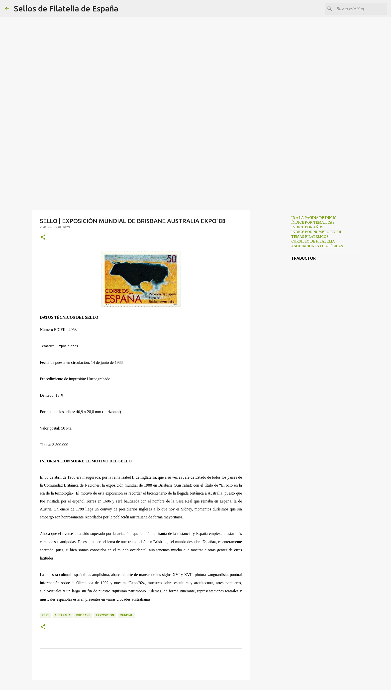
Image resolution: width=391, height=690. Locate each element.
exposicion (105, 615)
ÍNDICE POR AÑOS (307, 227)
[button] (43, 237)
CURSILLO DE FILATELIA (313, 241)
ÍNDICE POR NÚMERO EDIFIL (316, 232)
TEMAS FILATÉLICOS (310, 236)
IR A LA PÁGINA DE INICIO (314, 217)
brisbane (83, 615)
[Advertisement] (195, 170)
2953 (45, 615)
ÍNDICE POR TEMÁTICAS (313, 222)
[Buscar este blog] (361, 9)
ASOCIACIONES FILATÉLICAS (317, 246)
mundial (126, 615)
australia (63, 615)
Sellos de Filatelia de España (66, 8)
